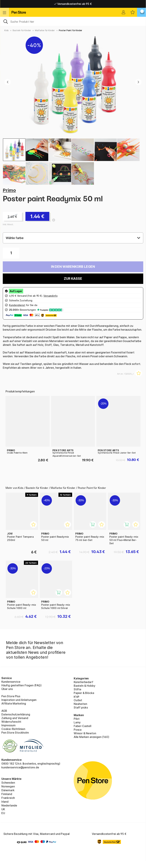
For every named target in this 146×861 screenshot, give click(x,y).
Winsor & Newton (85, 733)
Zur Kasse (73, 279)
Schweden (8, 782)
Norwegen (8, 786)
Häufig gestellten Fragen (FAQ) (21, 685)
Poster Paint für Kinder (70, 30)
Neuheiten (80, 704)
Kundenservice (10, 681)
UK (3, 809)
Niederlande (9, 805)
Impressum (8, 725)
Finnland (6, 794)
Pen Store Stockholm (15, 732)
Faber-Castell (82, 726)
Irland (4, 801)
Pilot (77, 718)
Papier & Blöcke (84, 693)
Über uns (7, 689)
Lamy (77, 722)
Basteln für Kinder (22, 30)
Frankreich (8, 798)
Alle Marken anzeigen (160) (91, 737)
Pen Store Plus (10, 696)
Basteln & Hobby (84, 685)
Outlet (78, 700)
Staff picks (81, 707)
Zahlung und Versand (14, 718)
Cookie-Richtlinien (13, 729)
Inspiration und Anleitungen (18, 700)
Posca (77, 729)
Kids (6, 30)
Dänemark (8, 790)
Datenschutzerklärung (15, 714)
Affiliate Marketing (13, 703)
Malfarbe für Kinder (45, 30)
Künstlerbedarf (83, 682)
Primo (9, 190)
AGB (4, 710)
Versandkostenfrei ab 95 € (73, 4)
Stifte (77, 689)
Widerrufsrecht (11, 721)
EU (3, 813)
